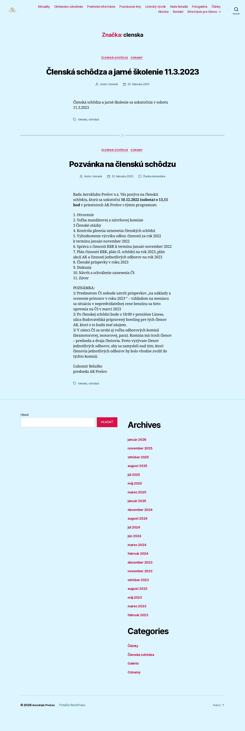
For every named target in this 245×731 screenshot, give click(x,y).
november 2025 (141, 464)
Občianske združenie (68, 8)
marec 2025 (138, 508)
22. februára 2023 (122, 193)
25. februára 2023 (138, 100)
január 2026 (138, 456)
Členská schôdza (114, 61)
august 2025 (138, 482)
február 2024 (139, 570)
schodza (94, 135)
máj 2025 (136, 499)
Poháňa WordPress (73, 721)
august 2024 (138, 535)
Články (216, 8)
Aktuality (44, 8)
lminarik (113, 100)
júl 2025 (135, 491)
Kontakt (178, 13)
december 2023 (141, 579)
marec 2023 (138, 622)
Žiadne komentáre (154, 193)
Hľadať (24, 431)
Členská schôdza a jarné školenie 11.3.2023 (122, 81)
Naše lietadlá (179, 8)
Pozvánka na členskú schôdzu (122, 179)
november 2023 (141, 587)
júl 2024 (135, 543)
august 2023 (138, 605)
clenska (82, 135)
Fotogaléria (199, 8)
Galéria (134, 680)
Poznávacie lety (130, 8)
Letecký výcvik (155, 8)
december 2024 (141, 526)
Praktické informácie (101, 8)
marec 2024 (138, 561)
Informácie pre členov (202, 13)
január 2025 (138, 517)
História (163, 13)
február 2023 (139, 631)
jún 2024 (135, 552)
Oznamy (138, 61)
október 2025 (139, 473)
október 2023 (139, 596)
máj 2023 (136, 614)
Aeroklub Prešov (44, 721)
